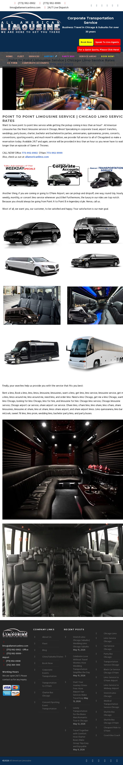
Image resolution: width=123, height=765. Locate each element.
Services (34, 56)
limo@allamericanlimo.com (38, 6)
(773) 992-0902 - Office (15, 650)
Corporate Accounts (35, 63)
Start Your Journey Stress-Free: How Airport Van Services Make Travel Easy (80, 690)
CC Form (12, 63)
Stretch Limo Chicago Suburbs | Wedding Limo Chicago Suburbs (81, 642)
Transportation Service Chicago (111, 663)
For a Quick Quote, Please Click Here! (99, 50)
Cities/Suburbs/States (52, 657)
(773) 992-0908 (11, 661)
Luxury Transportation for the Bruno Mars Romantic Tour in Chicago (80, 714)
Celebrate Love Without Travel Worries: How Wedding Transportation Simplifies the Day (81, 664)
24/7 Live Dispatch (56, 8)
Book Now (86, 42)
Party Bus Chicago (108, 655)
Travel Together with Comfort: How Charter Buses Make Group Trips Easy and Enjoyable (81, 738)
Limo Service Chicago (110, 639)
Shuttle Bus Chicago (109, 713)
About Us (46, 637)
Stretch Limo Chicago (110, 694)
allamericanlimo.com (37, 157)
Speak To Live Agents (107, 42)
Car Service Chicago (109, 647)
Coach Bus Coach (112, 735)
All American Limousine (20, 761)
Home (9, 56)
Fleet (20, 56)
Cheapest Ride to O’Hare (112, 729)
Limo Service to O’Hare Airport (111, 679)
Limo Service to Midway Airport (111, 686)
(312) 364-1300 (11, 665)
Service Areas (87, 56)
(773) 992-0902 (24, 3)
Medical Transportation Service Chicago (111, 704)
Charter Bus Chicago (47, 694)
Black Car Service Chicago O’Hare (112, 671)
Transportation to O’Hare (49, 684)
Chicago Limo (110, 633)
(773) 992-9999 (49, 3)
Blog (44, 650)
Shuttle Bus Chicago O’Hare (111, 721)
